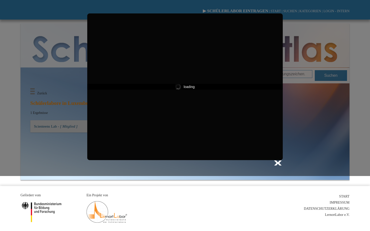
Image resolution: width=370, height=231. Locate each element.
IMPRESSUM (339, 202)
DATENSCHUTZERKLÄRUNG (326, 208)
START (344, 196)
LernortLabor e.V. (337, 215)
